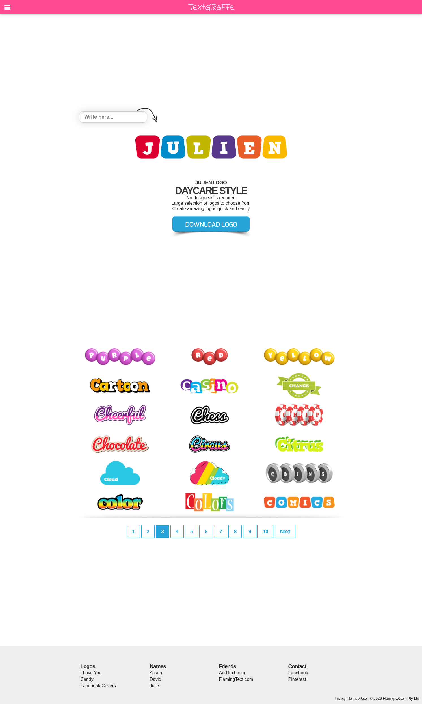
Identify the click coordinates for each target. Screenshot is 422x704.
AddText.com (232, 672)
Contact (297, 666)
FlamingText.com (236, 679)
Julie (154, 685)
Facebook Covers (98, 685)
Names (158, 666)
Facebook (298, 672)
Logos (88, 666)
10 (265, 531)
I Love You (91, 672)
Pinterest (297, 679)
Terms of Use (357, 698)
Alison (156, 672)
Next (285, 531)
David (155, 679)
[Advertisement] (211, 63)
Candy (87, 679)
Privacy (340, 698)
